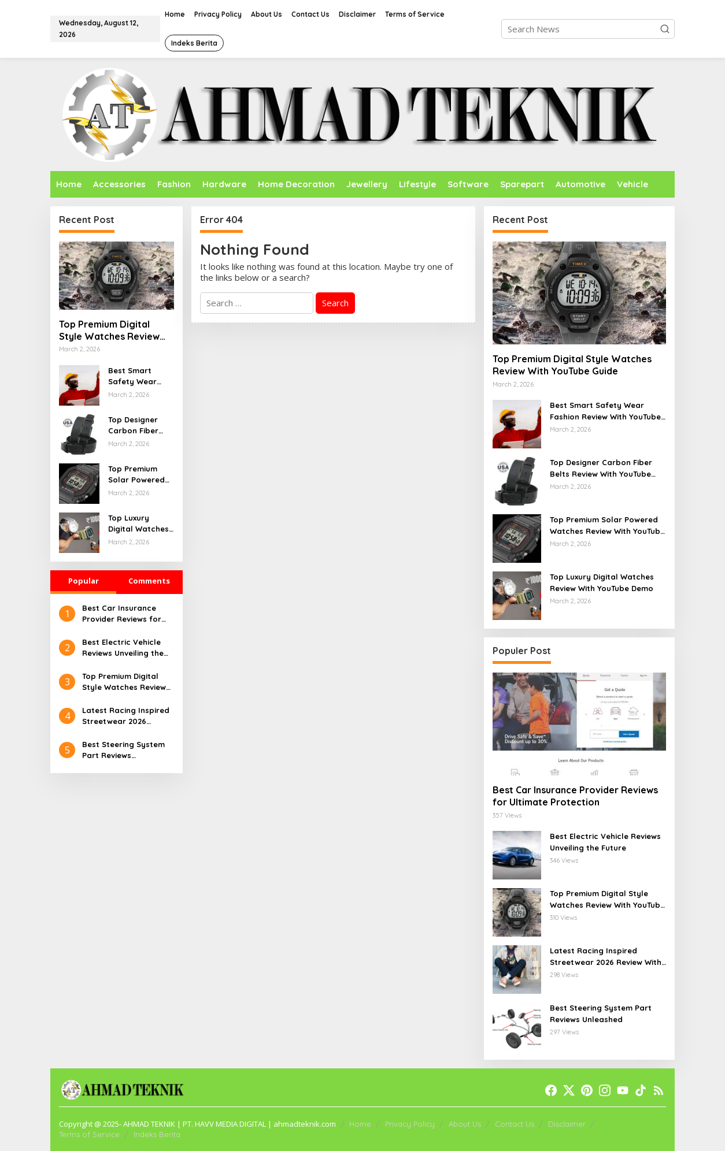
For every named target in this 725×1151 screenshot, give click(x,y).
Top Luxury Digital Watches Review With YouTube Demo (138, 524)
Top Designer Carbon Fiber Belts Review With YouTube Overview (133, 426)
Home (360, 1123)
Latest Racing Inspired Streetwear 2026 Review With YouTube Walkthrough (125, 716)
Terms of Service (89, 1134)
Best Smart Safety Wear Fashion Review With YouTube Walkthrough (137, 377)
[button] (665, 29)
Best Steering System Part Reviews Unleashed (123, 751)
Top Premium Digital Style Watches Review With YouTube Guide (109, 330)
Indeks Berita (157, 1134)
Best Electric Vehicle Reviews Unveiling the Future (123, 648)
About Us (465, 1123)
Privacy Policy (410, 1123)
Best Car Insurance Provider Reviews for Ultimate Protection (121, 614)
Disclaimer (567, 1123)
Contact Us (514, 1123)
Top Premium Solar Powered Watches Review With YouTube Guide (139, 475)
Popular (83, 581)
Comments (149, 581)
